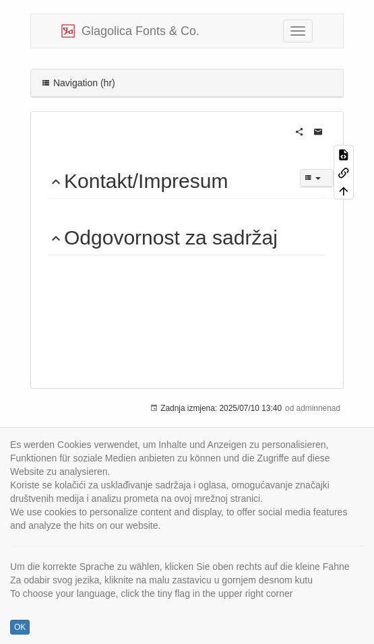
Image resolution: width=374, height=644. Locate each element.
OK (20, 627)
